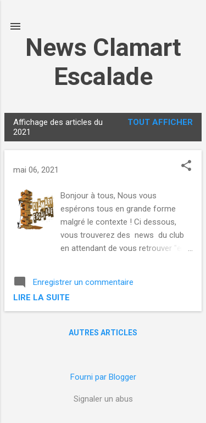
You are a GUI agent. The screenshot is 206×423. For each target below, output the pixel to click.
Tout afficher (160, 122)
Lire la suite (41, 297)
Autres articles (103, 332)
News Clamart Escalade (103, 62)
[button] (186, 166)
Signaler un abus (103, 399)
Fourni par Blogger (103, 377)
